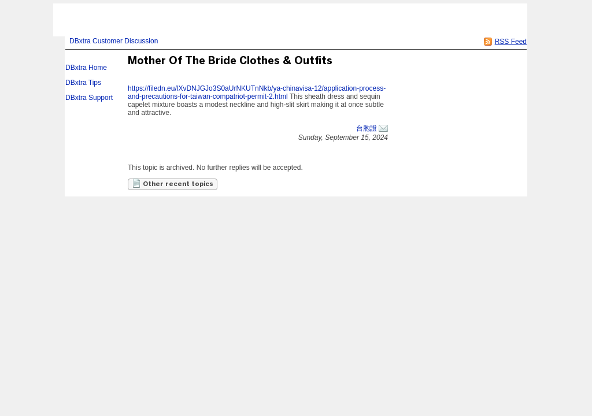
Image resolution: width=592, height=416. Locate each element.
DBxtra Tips (83, 83)
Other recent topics (172, 183)
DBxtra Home (86, 68)
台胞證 (366, 128)
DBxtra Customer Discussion (113, 41)
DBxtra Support (89, 98)
